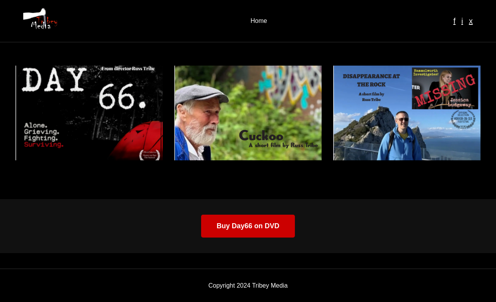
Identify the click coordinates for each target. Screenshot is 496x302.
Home (258, 20)
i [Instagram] (462, 21)
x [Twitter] (471, 21)
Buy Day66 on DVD (248, 226)
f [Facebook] (454, 21)
